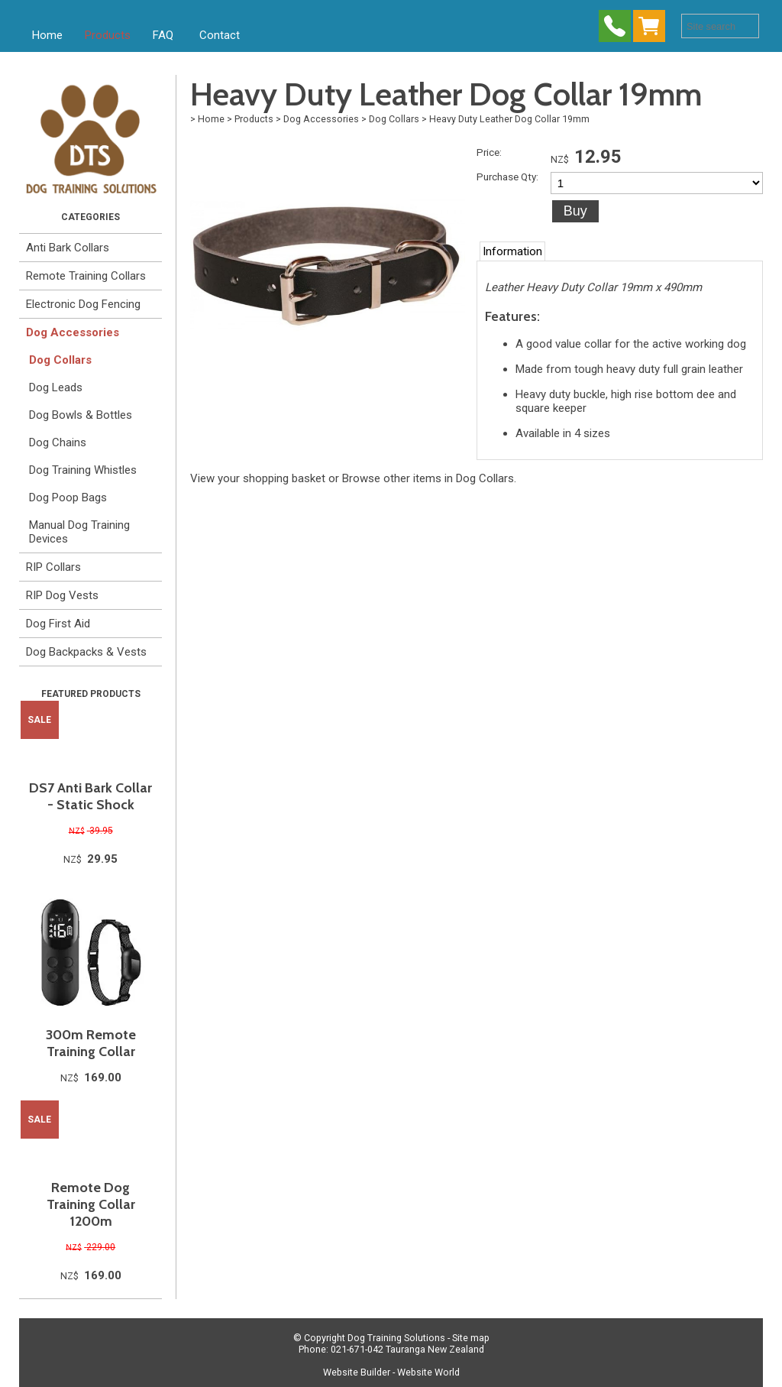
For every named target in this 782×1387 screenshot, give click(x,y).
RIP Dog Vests (62, 595)
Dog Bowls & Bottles (80, 415)
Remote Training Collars (86, 276)
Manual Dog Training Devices (79, 532)
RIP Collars (53, 567)
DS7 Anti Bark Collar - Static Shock (90, 796)
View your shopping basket (257, 478)
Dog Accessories (72, 332)
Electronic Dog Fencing (83, 304)
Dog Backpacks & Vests (86, 652)
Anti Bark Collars (67, 247)
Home (47, 35)
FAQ (163, 35)
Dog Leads (55, 387)
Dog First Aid (58, 623)
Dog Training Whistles (83, 470)
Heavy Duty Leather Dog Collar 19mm (509, 119)
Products (108, 35)
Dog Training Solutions (396, 1337)
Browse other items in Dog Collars (428, 478)
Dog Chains (57, 442)
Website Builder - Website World (391, 1372)
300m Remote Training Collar (91, 1043)
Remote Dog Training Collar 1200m (91, 1204)
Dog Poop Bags (68, 497)
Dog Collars (60, 360)
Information (512, 251)
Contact (219, 35)
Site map (471, 1337)
